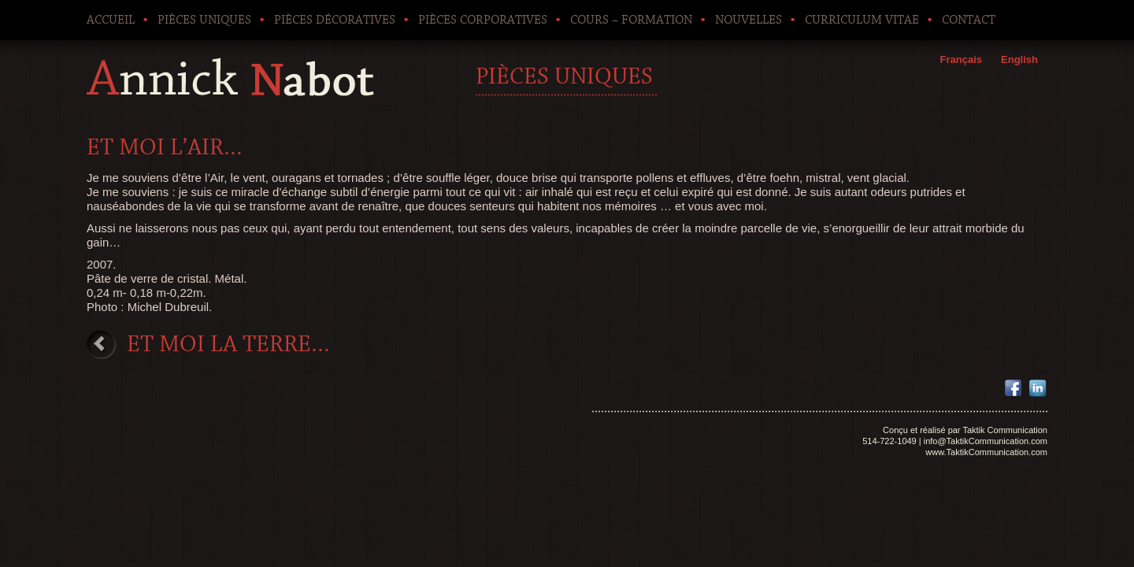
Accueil (111, 20)
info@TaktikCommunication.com (985, 441)
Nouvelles (748, 20)
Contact (968, 20)
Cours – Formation (631, 20)
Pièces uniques (204, 20)
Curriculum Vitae (862, 20)
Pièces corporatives (482, 20)
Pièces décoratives (334, 20)
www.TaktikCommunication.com (986, 452)
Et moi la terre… (228, 344)
